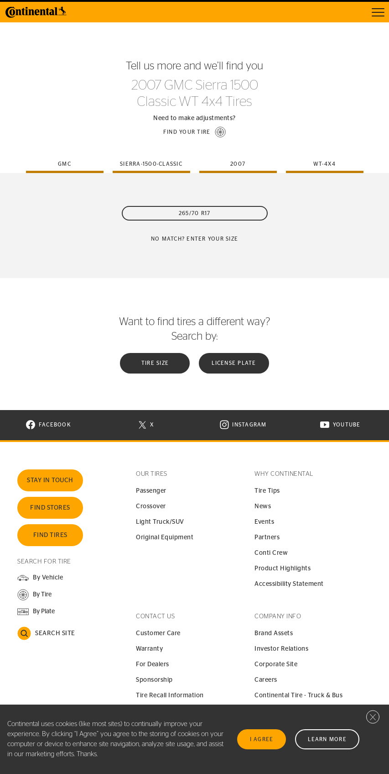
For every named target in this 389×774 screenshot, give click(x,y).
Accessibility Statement (289, 584)
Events (264, 522)
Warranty (149, 649)
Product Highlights (282, 568)
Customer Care (158, 633)
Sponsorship (154, 680)
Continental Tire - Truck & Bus (298, 695)
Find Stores (50, 508)
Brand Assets (273, 633)
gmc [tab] (64, 164)
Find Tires (50, 535)
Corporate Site (275, 664)
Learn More (327, 739)
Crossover (151, 506)
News (262, 506)
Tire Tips (267, 491)
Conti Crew (271, 553)
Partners (267, 537)
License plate (234, 363)
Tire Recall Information (170, 695)
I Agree (262, 739)
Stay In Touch (50, 480)
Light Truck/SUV (160, 522)
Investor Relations (281, 649)
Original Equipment (164, 537)
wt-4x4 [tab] (324, 164)
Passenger (151, 491)
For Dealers (152, 664)
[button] (194, 131)
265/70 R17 (195, 213)
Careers (265, 680)
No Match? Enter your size (194, 239)
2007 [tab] (237, 164)
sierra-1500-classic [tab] (151, 164)
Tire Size (155, 363)
